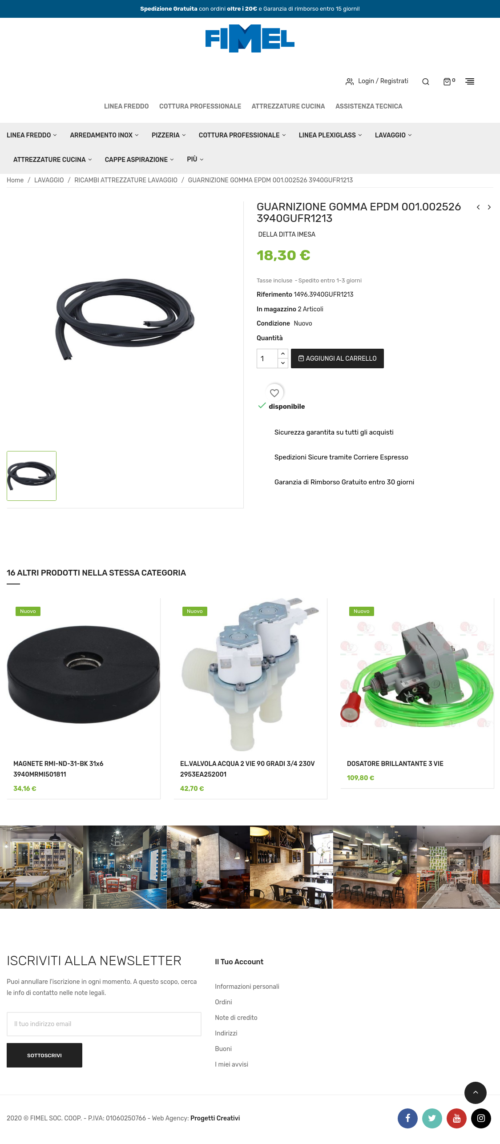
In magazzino (276, 309)
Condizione (273, 323)
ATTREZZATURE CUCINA (288, 106)
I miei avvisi (231, 1064)
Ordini (223, 1002)
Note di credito (236, 1018)
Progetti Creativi (215, 1118)
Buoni (223, 1049)
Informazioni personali (247, 987)
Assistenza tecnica (369, 106)
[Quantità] (267, 358)
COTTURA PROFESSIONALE (200, 106)
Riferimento (274, 294)
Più (192, 159)
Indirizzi (226, 1033)
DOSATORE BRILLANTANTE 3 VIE (395, 764)
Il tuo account (239, 962)
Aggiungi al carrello (337, 359)
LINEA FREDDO (126, 106)
